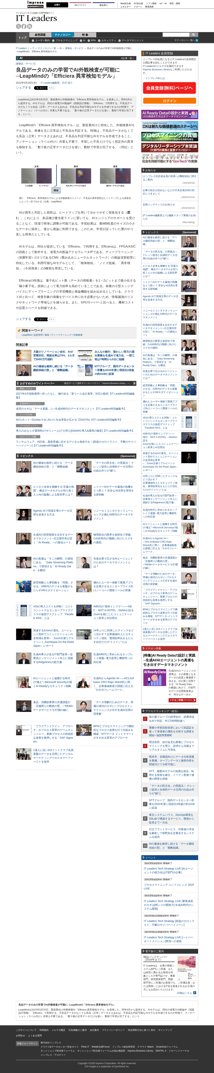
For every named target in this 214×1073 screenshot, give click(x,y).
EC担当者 (138, 3)
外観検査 (78, 335)
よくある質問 (35, 1035)
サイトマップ (165, 1030)
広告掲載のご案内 (78, 1030)
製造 (47, 335)
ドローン (138, 7)
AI (84, 40)
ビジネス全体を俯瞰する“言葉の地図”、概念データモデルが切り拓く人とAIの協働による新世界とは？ (53, 490)
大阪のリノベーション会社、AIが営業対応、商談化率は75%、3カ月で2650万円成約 (54, 355)
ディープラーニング (61, 335)
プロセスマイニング (66, 40)
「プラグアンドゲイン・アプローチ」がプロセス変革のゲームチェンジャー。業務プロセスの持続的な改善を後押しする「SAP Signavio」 (53, 734)
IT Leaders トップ (25, 48)
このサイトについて (26, 1030)
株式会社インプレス (51, 1042)
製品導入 (103, 5)
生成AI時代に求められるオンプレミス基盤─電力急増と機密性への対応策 (113, 658)
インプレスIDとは (155, 78)
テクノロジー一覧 (47, 48)
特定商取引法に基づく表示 (141, 1030)
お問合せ (20, 1035)
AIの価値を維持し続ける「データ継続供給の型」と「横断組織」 (160, 241)
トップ (22, 37)
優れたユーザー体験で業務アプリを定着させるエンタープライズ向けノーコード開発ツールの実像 (113, 586)
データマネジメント (133, 40)
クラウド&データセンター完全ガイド (60, 1046)
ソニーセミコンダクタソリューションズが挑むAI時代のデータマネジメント (113, 514)
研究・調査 (175, 3)
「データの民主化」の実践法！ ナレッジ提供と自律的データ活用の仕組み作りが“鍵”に (113, 466)
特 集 (85, 34)
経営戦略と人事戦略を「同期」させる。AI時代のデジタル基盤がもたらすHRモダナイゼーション (53, 586)
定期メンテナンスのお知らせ (159, 204)
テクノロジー (63, 34)
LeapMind (27, 335)
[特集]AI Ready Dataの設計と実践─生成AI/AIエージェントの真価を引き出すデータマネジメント (169, 660)
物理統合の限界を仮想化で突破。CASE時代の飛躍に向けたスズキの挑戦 (113, 538)
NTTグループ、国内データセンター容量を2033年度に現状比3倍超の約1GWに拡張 (114, 370)
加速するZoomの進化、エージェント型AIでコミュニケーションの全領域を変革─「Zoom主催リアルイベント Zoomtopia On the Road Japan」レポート (53, 638)
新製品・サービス (74, 48)
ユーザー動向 (42, 40)
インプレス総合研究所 (123, 1046)
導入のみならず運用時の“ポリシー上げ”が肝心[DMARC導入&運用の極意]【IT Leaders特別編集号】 (75, 430)
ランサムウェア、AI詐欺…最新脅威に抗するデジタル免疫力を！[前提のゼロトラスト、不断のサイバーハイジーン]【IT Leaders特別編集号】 (76, 443)
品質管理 (38, 335)
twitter (18, 26)
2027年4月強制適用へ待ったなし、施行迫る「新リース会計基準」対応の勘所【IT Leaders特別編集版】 (75, 395)
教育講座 (149, 7)
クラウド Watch (145, 1046)
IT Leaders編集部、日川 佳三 (57, 82)
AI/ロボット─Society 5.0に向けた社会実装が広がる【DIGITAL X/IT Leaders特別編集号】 (69, 419)
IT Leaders (36, 18)
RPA (93, 40)
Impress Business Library (156, 69)
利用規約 (44, 1030)
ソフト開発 (151, 3)
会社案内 (94, 1030)
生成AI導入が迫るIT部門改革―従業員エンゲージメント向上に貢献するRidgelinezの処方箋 (53, 658)
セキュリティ (108, 40)
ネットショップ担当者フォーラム (58, 1050)
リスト (51, 88)
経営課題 (40, 34)
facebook (24, 26)
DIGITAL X (161, 1050)
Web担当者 (125, 3)
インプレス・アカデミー (53, 1055)
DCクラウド (80, 5)
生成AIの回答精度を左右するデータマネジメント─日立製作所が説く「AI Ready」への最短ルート (53, 538)
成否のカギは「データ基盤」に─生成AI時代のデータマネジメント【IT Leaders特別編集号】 (71, 408)
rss (29, 26)
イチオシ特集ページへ (182, 700)
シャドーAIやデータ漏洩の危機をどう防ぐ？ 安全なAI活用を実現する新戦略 (113, 490)
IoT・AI (163, 3)
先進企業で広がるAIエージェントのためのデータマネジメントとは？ (113, 562)
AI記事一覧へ (127, 58)
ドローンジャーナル (179, 1050)
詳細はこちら (184, 992)
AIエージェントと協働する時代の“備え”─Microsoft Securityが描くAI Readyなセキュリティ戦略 (52, 682)
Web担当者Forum (101, 1046)
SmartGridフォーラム (167, 1046)
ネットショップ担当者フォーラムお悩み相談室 (101, 1050)
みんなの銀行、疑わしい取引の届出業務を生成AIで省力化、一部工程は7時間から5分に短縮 (114, 355)
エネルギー (125, 7)
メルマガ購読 (58, 1030)
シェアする (23, 87)
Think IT (85, 1046)
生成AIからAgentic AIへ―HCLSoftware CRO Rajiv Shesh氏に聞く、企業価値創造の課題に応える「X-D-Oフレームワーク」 (160, 545)
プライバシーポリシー (113, 1030)
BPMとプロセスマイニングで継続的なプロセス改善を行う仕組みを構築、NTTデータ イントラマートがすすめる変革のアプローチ (160, 616)
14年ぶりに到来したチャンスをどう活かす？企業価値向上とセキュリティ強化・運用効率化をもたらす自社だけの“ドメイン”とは (160, 483)
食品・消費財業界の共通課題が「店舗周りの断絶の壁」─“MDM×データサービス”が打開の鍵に (53, 706)
